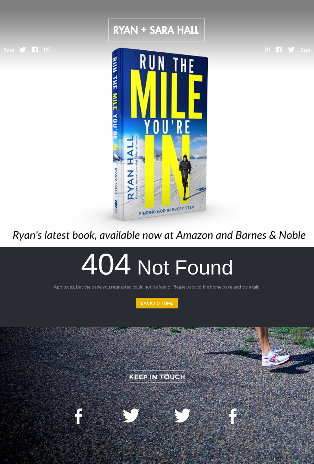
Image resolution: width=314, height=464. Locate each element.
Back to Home (157, 303)
